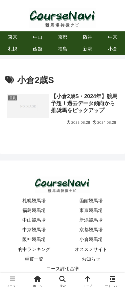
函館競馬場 (91, 200)
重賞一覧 (34, 259)
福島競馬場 (34, 210)
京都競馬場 (91, 229)
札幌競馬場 (34, 200)
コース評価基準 (62, 268)
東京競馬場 (91, 210)
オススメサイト (91, 249)
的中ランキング (34, 249)
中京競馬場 (34, 229)
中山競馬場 (34, 220)
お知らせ (91, 259)
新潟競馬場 (91, 220)
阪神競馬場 (34, 239)
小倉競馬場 (91, 239)
